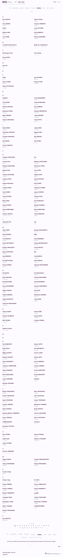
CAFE (43, 8)
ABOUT (52, 8)
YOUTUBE (39, 537)
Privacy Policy (5, 554)
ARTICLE (33, 8)
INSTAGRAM (24, 537)
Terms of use (13, 552)
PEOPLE (39, 8)
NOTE (35, 537)
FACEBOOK (31, 537)
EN (54, 2)
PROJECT (27, 8)
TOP (10, 8)
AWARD (22, 8)
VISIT (47, 8)
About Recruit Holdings (6, 552)
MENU (58, 2)
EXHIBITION (15, 8)
